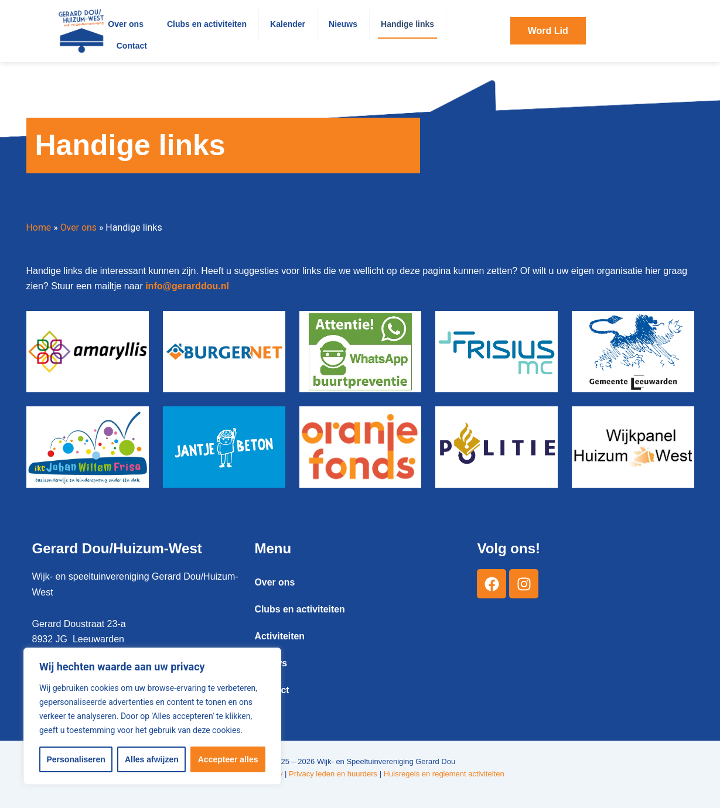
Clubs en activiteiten (207, 24)
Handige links (407, 24)
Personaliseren (76, 759)
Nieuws (343, 24)
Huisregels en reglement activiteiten (444, 773)
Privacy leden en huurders (333, 773)
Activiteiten (279, 636)
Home (39, 227)
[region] (152, 716)
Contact (132, 45)
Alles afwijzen (152, 759)
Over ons (126, 24)
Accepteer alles (228, 759)
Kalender (287, 24)
